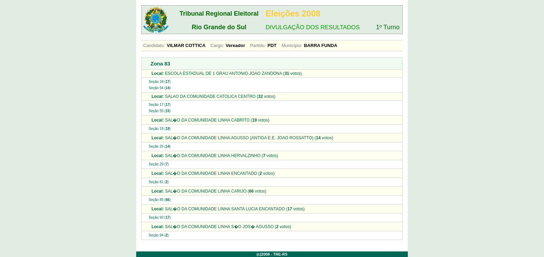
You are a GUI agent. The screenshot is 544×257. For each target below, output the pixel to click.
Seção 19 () (160, 129)
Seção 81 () (159, 182)
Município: (291, 45)
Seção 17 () (160, 105)
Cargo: (217, 45)
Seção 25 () (160, 146)
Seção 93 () (160, 217)
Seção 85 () (160, 200)
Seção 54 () (160, 88)
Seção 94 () (159, 235)
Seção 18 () (160, 82)
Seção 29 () (159, 164)
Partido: (258, 45)
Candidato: (154, 45)
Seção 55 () (160, 111)
